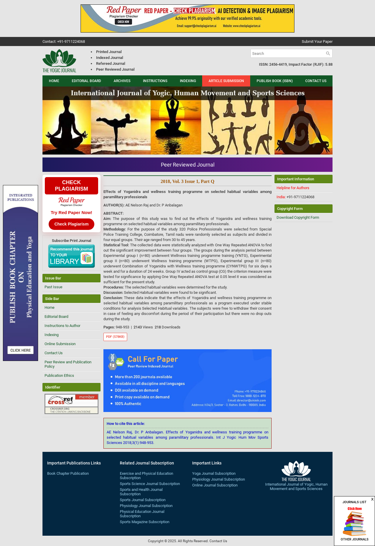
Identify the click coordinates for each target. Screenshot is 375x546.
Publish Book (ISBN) (275, 81)
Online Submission (60, 344)
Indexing (188, 81)
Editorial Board (86, 81)
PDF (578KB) (115, 337)
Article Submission (226, 81)
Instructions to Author (62, 325)
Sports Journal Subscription (143, 500)
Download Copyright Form (298, 217)
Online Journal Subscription (215, 485)
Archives (122, 81)
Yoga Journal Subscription (214, 473)
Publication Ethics (59, 375)
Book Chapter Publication (68, 473)
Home (54, 81)
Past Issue (53, 287)
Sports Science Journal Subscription (150, 483)
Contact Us (315, 81)
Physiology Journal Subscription (146, 505)
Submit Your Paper (317, 41)
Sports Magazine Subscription (144, 522)
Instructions (155, 81)
